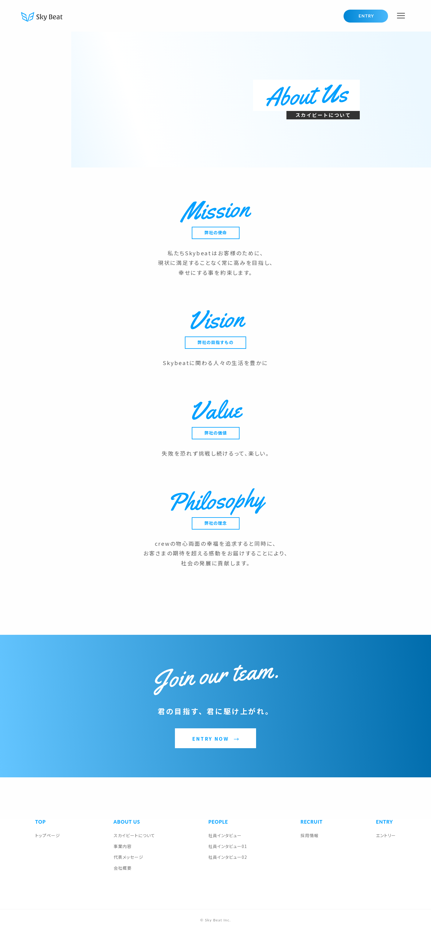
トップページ (47, 835)
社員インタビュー (225, 835)
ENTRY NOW (210, 738)
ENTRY (366, 15)
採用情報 (310, 835)
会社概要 (123, 868)
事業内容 (123, 846)
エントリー (386, 835)
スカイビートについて (134, 835)
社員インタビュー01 (227, 846)
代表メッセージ (128, 857)
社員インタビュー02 (227, 857)
